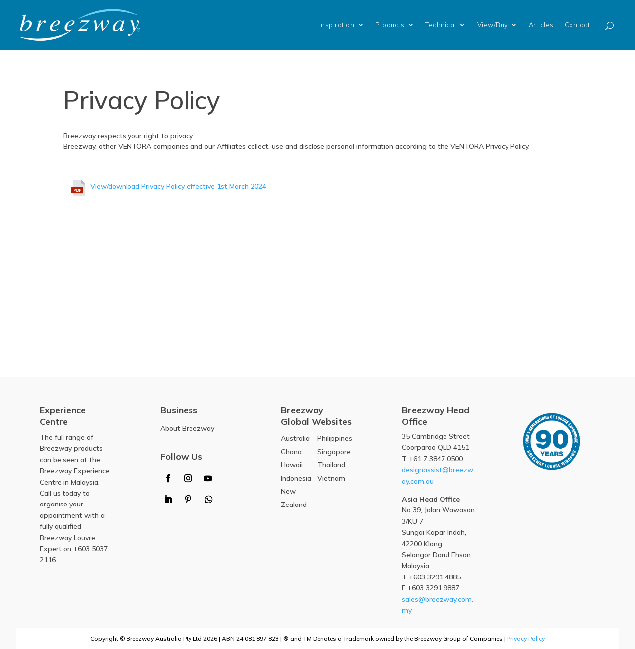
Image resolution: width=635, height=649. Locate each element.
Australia (295, 438)
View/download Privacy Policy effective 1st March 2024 (178, 186)
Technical (440, 25)
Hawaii (292, 464)
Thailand (331, 464)
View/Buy (492, 25)
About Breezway (187, 428)
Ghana (291, 451)
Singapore (334, 451)
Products (389, 25)
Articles (541, 25)
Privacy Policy (526, 638)
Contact (577, 25)
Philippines (335, 438)
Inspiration (337, 25)
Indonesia (296, 478)
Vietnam (331, 478)
